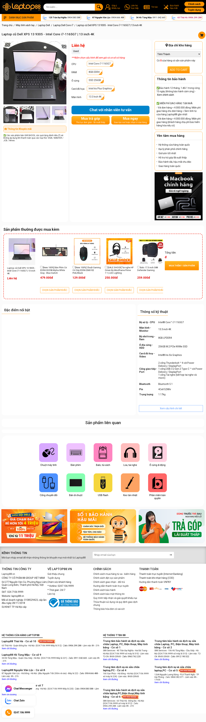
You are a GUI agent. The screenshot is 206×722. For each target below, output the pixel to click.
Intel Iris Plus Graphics (100, 88)
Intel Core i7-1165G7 (99, 63)
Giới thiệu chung (55, 574)
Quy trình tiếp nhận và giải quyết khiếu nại (115, 598)
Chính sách (194, 4)
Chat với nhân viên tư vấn (110, 110)
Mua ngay (130, 120)
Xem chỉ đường (9, 648)
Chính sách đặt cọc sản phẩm (109, 578)
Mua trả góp (90, 120)
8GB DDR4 (94, 72)
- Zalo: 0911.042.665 (77, 658)
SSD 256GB (95, 80)
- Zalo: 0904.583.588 (83, 689)
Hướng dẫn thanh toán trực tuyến (111, 586)
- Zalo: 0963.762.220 (131, 656)
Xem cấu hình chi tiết (171, 408)
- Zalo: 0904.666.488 (88, 673)
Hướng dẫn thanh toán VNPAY (155, 582)
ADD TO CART (178, 69)
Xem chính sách (165, 94)
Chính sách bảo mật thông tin (109, 594)
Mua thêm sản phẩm (182, 265)
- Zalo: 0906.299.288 (72, 645)
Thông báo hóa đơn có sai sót (109, 609)
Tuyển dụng (194, 10)
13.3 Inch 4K (95, 96)
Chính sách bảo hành (104, 590)
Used (76, 51)
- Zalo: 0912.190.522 (179, 656)
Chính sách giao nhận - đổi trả (109, 582)
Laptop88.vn (8, 574)
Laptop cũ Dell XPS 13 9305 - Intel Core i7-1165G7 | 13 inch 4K (21, 271)
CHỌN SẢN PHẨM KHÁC (54, 290)
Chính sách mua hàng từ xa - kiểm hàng (114, 574)
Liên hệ (51, 594)
